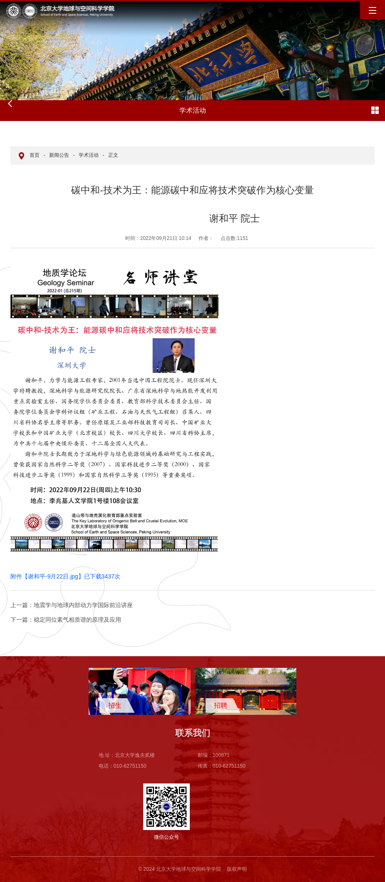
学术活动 (89, 155)
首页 (35, 155)
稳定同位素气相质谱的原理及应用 (65, 619)
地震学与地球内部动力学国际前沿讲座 (71, 605)
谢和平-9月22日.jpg (53, 576)
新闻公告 (59, 155)
